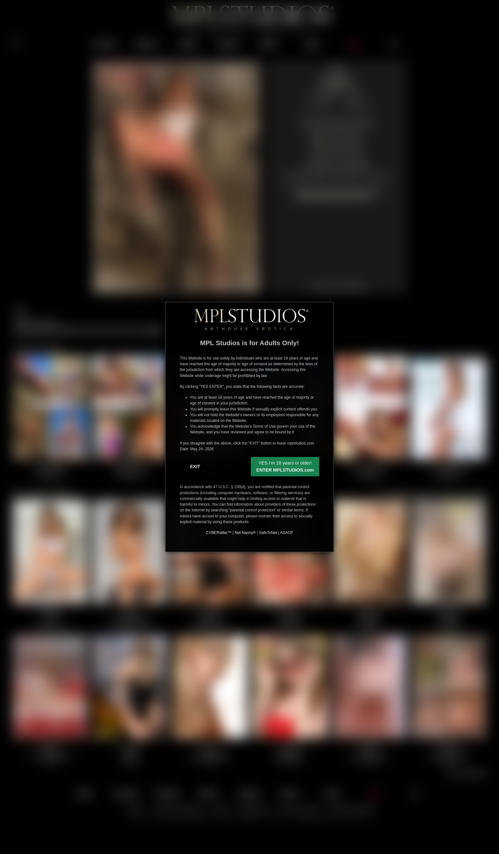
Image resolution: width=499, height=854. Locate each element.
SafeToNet (268, 532)
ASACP (286, 532)
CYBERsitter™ (218, 532)
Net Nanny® (245, 532)
